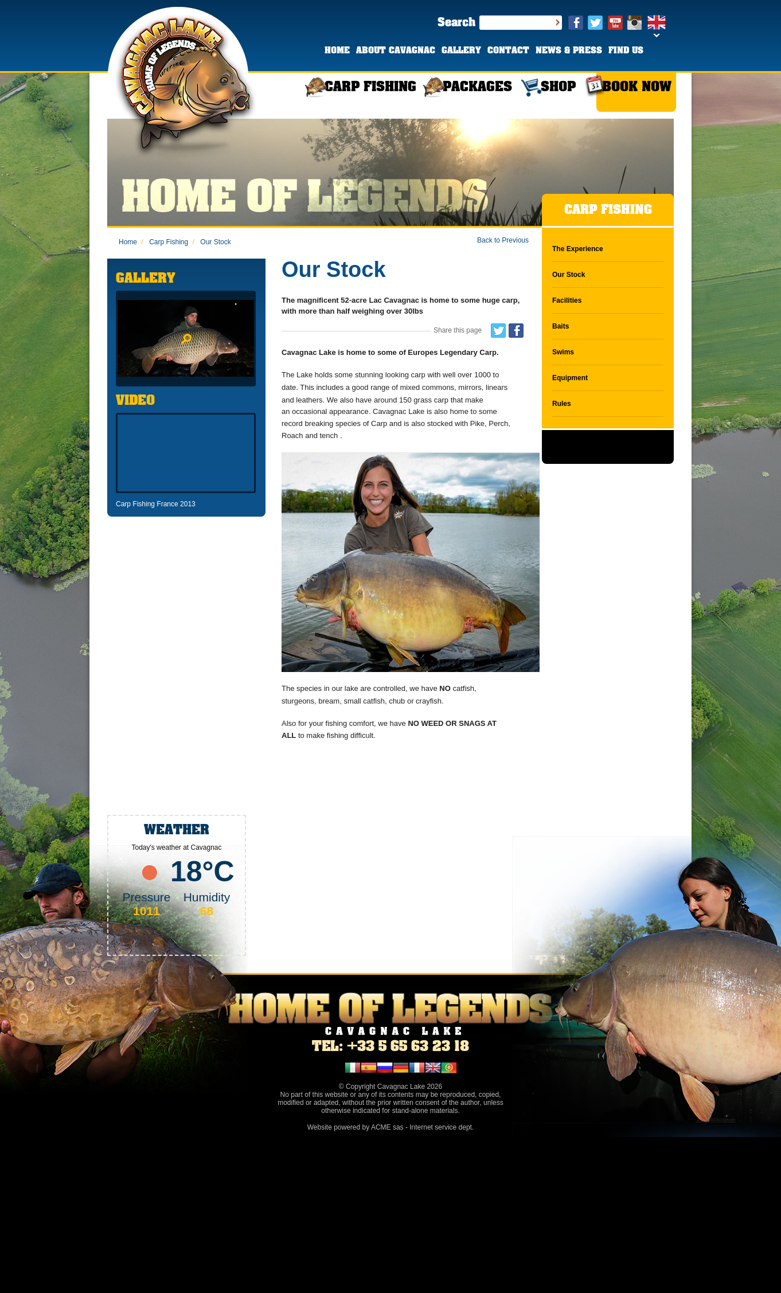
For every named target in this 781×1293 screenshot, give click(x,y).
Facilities (566, 300)
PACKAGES (477, 87)
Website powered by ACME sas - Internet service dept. (390, 1127)
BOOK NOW (636, 87)
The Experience (577, 249)
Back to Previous (503, 240)
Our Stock (212, 242)
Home (128, 242)
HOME (337, 51)
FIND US (625, 51)
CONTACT (508, 51)
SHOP (558, 87)
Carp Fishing (164, 242)
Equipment (570, 378)
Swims (563, 352)
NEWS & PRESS (569, 51)
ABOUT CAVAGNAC (395, 51)
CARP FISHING (370, 87)
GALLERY (461, 51)
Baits (560, 326)
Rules (561, 404)
